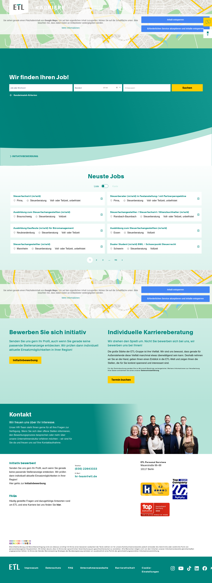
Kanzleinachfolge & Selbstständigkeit (185, 7)
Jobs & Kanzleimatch (100, 7)
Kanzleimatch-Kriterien (25, 95)
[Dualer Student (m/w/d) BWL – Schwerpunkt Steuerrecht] (154, 247)
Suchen (187, 87)
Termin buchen (121, 379)
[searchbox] (145, 88)
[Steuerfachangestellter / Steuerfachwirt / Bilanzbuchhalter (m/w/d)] (154, 214)
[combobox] (112, 87)
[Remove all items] (116, 88)
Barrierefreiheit (125, 567)
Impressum (31, 567)
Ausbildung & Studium (159, 7)
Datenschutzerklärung (150, 370)
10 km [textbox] (105, 88)
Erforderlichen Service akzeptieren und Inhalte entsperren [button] (175, 28)
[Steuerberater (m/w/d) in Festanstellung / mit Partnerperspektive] (154, 198)
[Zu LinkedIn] (197, 569)
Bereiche (120, 7)
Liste (96, 186)
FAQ (70, 567)
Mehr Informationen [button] (70, 28)
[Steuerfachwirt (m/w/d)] (57, 198)
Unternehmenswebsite (94, 567)
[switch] (104, 186)
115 (116, 260)
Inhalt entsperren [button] (175, 19)
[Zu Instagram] (173, 569)
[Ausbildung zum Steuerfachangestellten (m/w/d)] (57, 214)
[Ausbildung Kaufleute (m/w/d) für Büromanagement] (57, 230)
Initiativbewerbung (23, 156)
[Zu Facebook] (204, 569)
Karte (115, 186)
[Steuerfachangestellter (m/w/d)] (57, 247)
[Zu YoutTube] (181, 569)
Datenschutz (53, 567)
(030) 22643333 (86, 469)
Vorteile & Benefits (140, 7)
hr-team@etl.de (86, 476)
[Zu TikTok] (189, 569)
